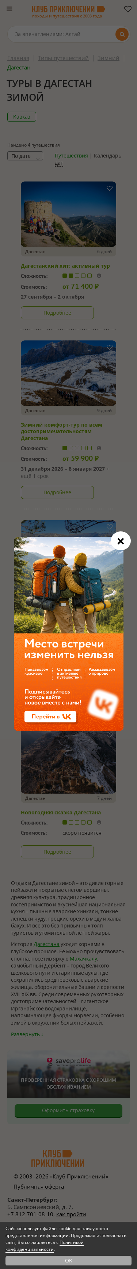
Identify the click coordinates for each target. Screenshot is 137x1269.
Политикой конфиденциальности (44, 1245)
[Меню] (9, 9)
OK (68, 1260)
